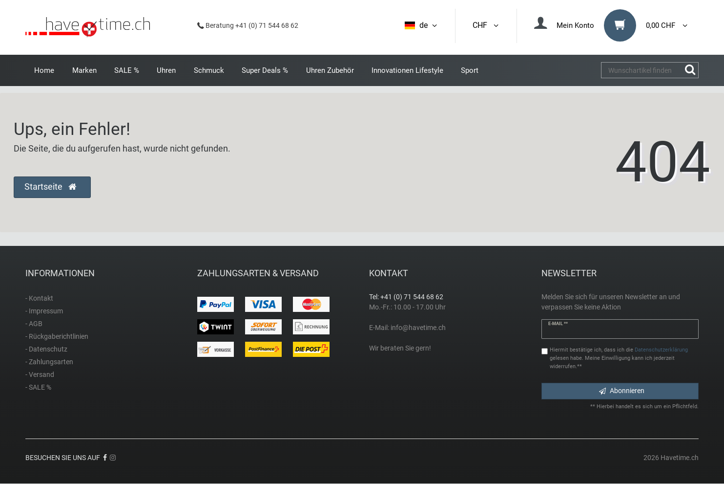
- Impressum (44, 311)
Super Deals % (265, 70)
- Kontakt (39, 298)
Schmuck (209, 70)
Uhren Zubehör (330, 70)
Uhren (166, 70)
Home (44, 70)
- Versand (39, 374)
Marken (84, 70)
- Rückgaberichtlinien (56, 336)
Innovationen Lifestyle (407, 70)
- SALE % (38, 387)
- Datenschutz (46, 349)
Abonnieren (621, 391)
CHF (486, 25)
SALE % (126, 70)
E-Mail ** (558, 323)
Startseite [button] (50, 187)
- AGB (33, 324)
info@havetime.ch (418, 327)
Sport (469, 70)
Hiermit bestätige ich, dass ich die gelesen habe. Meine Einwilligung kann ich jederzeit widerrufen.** (619, 358)
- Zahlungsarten (49, 362)
